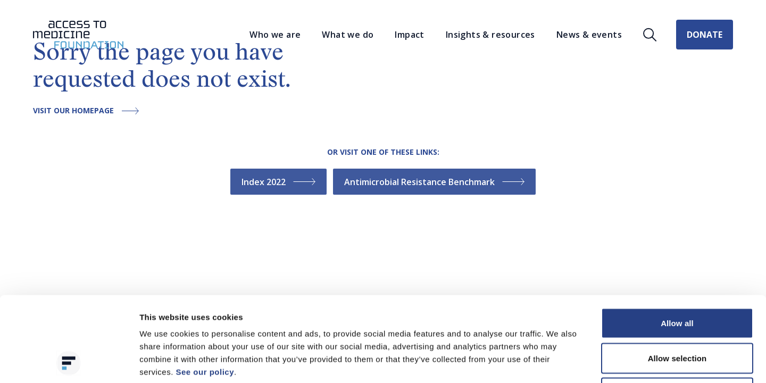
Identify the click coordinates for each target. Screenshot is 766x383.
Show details (558, 362)
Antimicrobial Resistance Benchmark (434, 182)
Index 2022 (278, 182)
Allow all (677, 243)
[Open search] (650, 35)
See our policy (205, 292)
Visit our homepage (88, 110)
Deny (677, 313)
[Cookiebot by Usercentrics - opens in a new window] (68, 362)
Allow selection (677, 278)
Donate (704, 34)
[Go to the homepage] (78, 35)
